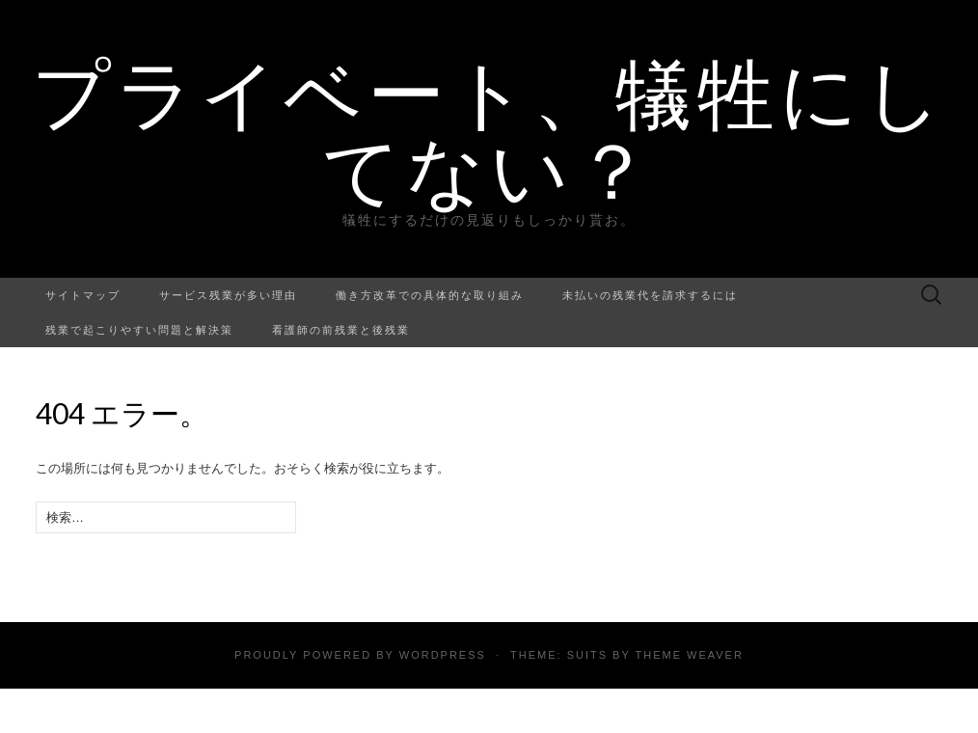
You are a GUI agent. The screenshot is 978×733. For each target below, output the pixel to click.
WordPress (442, 655)
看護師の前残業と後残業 (341, 329)
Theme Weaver (689, 655)
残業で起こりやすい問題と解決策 (139, 329)
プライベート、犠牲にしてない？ (489, 130)
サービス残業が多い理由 (228, 294)
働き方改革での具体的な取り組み (430, 294)
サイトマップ (83, 294)
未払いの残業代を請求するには (650, 294)
